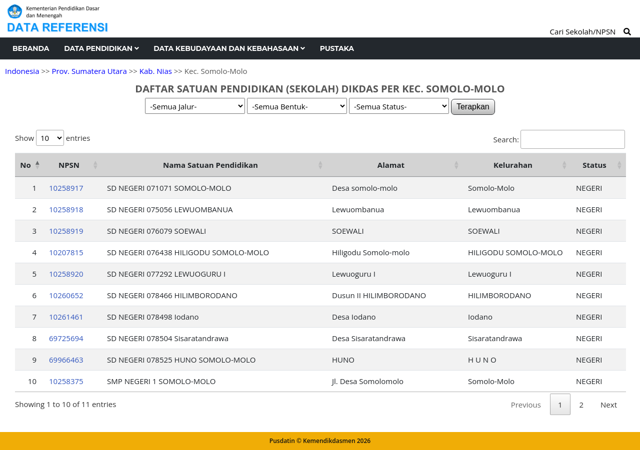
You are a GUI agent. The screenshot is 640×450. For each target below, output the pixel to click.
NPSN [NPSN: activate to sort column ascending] (69, 165)
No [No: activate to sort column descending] (25, 165)
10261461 (66, 317)
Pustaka (337, 48)
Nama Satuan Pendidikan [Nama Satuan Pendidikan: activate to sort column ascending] (210, 165)
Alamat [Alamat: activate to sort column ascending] (391, 165)
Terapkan (473, 106)
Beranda (30, 48)
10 (32, 381)
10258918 (66, 209)
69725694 (66, 338)
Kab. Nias (156, 71)
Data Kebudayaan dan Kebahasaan (229, 48)
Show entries (52, 138)
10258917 (66, 188)
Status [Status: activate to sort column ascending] (594, 165)
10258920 (66, 274)
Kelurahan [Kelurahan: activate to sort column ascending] (513, 165)
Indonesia (22, 71)
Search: (559, 139)
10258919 (66, 231)
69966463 (66, 360)
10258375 (66, 381)
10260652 (66, 295)
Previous (526, 405)
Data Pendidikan (101, 48)
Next (608, 405)
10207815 (66, 252)
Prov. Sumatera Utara (89, 71)
